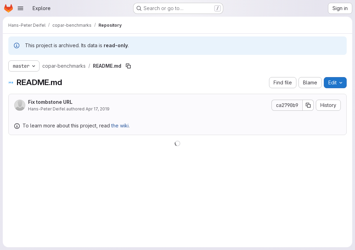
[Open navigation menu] (20, 8)
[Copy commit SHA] (308, 105)
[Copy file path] (128, 66)
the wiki (120, 125)
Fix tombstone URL (50, 102)
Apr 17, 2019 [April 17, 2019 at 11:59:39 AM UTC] (98, 108)
